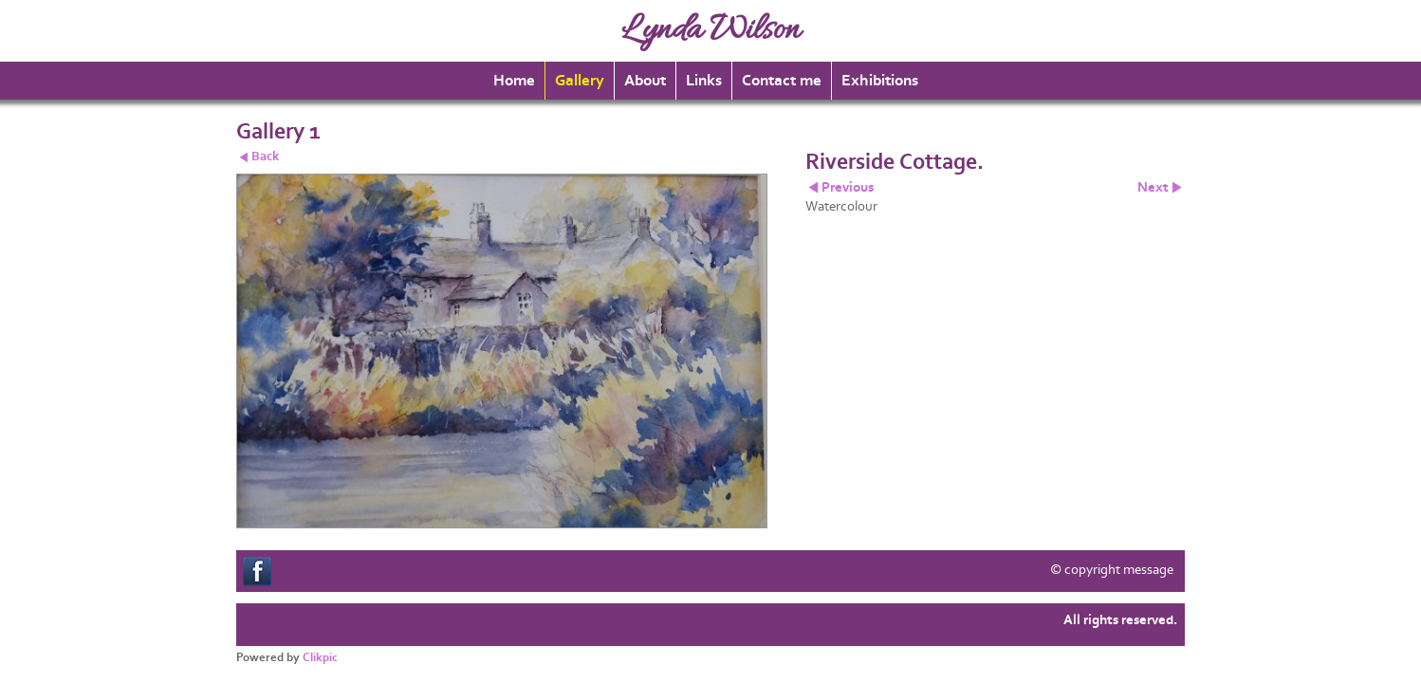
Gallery (579, 80)
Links (704, 80)
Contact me (781, 80)
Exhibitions (879, 80)
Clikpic (320, 657)
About (645, 80)
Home (514, 80)
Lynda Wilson (710, 31)
